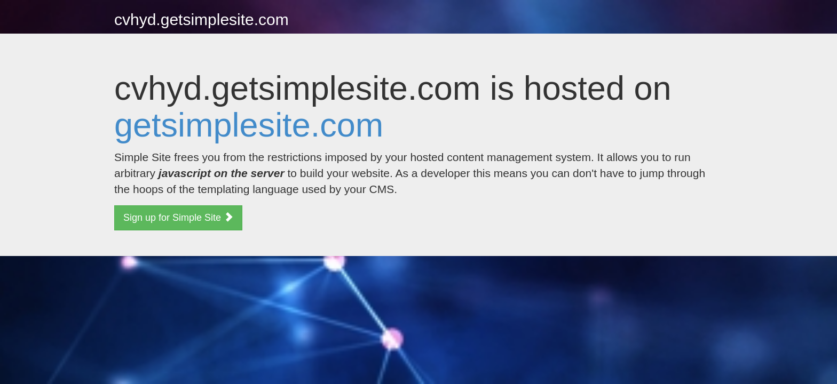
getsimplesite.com (248, 124)
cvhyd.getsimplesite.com (201, 19)
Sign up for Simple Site (178, 217)
